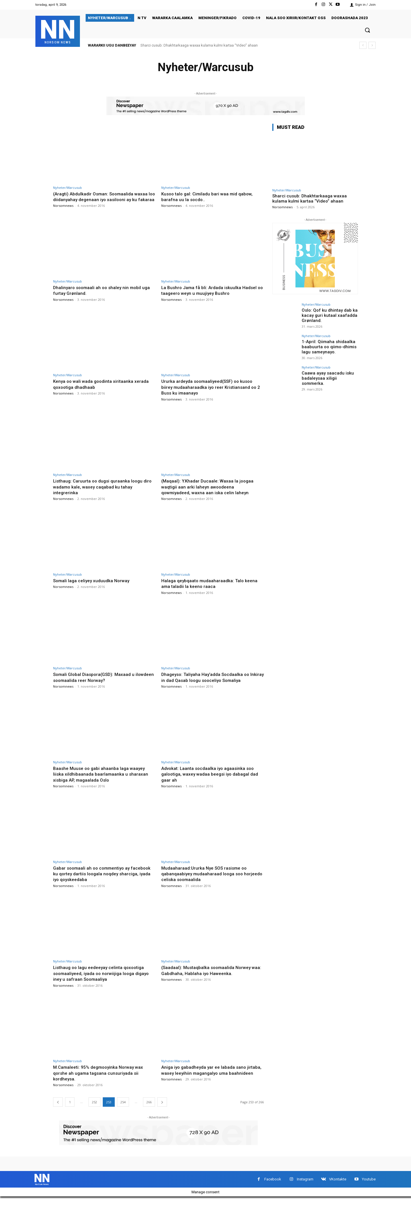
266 (149, 1108)
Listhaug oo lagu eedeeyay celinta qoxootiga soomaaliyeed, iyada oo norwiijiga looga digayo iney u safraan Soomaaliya (104, 979)
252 (94, 1108)
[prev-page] (58, 1108)
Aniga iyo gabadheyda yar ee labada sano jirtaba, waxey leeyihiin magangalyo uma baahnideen (206, 1079)
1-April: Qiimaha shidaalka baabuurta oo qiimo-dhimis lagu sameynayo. (327, 346)
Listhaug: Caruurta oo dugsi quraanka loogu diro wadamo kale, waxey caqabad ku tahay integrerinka (100, 492)
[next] (372, 45)
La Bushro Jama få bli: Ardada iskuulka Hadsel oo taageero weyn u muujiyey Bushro (211, 296)
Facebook (272, 1186)
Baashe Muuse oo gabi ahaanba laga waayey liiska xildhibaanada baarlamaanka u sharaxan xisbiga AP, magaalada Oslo (102, 779)
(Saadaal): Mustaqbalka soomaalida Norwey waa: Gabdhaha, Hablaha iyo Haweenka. (209, 976)
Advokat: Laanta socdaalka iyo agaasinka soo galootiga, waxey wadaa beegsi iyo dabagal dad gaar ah (210, 779)
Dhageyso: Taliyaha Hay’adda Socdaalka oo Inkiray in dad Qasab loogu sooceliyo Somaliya (211, 683)
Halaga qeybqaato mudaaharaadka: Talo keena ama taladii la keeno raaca (212, 589)
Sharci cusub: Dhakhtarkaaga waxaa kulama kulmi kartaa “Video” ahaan (199, 45)
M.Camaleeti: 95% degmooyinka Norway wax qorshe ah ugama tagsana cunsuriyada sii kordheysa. (102, 1079)
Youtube (369, 1186)
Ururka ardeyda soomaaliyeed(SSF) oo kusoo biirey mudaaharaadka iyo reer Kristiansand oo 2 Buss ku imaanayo (211, 393)
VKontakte (337, 1186)
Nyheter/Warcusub (67, 187)
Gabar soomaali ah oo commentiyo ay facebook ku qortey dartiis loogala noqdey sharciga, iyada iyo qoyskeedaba (99, 879)
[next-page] (162, 1108)
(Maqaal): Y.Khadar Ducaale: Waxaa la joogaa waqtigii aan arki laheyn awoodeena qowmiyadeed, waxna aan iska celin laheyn (209, 492)
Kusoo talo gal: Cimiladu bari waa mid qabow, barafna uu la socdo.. (210, 196)
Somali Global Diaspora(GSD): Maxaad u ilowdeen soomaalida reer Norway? (96, 683)
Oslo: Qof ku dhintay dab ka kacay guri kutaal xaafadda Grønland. (327, 315)
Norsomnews (63, 211)
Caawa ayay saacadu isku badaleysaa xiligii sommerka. (329, 375)
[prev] (362, 45)
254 (123, 1108)
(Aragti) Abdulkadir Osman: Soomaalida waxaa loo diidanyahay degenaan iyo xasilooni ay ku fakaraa (103, 199)
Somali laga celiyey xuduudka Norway (94, 586)
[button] (367, 30)
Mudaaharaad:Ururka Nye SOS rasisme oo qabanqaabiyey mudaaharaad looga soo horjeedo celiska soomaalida (206, 879)
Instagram (305, 1186)
